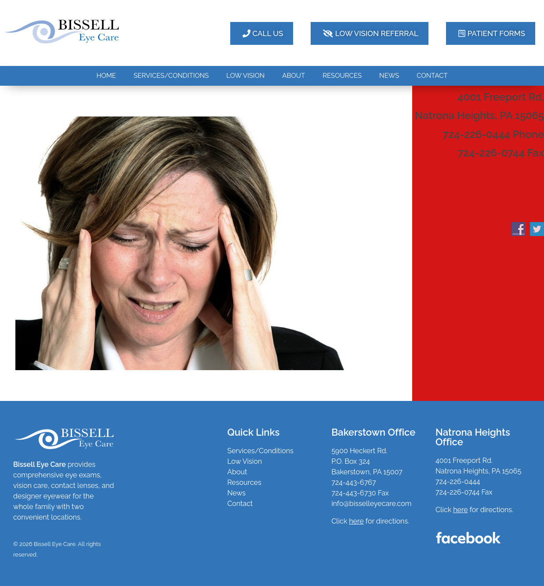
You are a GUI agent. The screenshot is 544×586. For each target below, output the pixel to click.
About (237, 472)
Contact (240, 503)
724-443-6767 (353, 482)
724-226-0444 (457, 481)
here (460, 510)
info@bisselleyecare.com (371, 503)
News (236, 493)
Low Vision (244, 461)
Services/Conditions (260, 451)
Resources (244, 482)
